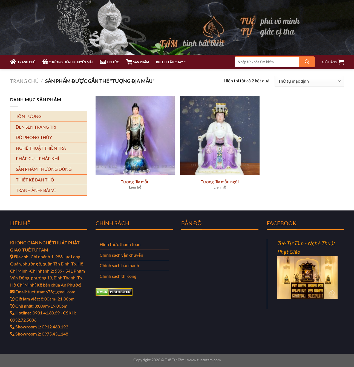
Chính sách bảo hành (119, 265)
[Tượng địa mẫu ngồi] (220, 135)
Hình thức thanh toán (120, 244)
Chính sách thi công (118, 276)
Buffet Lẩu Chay (171, 61)
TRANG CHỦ (23, 62)
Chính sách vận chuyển (121, 255)
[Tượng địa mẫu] (135, 135)
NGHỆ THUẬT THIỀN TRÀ (41, 148)
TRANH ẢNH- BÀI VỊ (36, 190)
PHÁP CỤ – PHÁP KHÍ (37, 158)
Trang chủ (24, 81)
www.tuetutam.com (204, 359)
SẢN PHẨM (137, 62)
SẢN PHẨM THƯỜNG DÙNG (44, 169)
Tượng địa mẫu (135, 181)
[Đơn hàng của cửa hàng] (309, 81)
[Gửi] (307, 61)
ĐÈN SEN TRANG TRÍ (36, 126)
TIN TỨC (109, 62)
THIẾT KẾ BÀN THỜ (35, 179)
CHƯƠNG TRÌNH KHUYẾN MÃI (67, 62)
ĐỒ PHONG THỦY (34, 137)
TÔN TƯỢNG (29, 116)
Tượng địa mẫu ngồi (220, 181)
